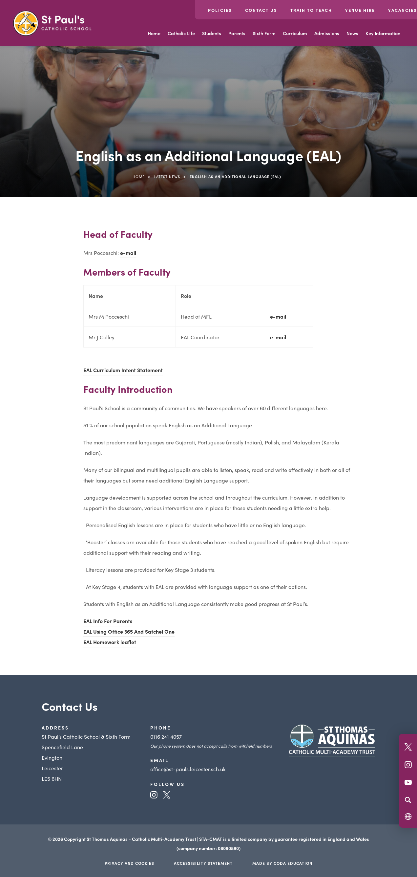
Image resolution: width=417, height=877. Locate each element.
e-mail (128, 252)
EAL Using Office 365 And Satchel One (129, 631)
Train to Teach (311, 10)
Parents (236, 33)
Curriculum (295, 33)
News (352, 33)
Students (211, 33)
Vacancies (402, 10)
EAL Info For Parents (107, 620)
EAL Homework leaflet (109, 641)
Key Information (382, 33)
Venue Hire (360, 10)
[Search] (408, 799)
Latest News (167, 176)
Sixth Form (264, 33)
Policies (220, 10)
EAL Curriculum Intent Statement (123, 369)
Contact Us (261, 10)
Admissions (326, 33)
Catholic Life (181, 33)
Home (154, 33)
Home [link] (139, 176)
